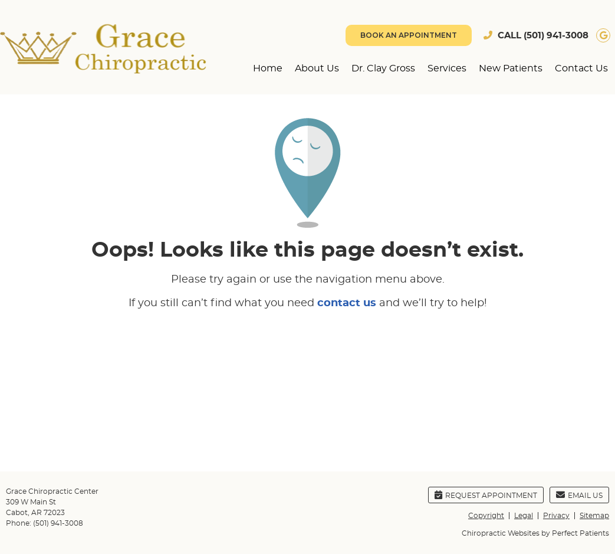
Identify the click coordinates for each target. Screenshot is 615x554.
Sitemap (594, 515)
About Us (317, 68)
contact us (346, 303)
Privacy (556, 515)
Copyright (486, 515)
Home (267, 68)
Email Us (579, 494)
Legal (523, 515)
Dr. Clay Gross (383, 68)
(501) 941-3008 (556, 35)
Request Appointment (486, 494)
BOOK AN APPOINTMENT (408, 35)
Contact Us (581, 68)
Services (446, 68)
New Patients (510, 68)
